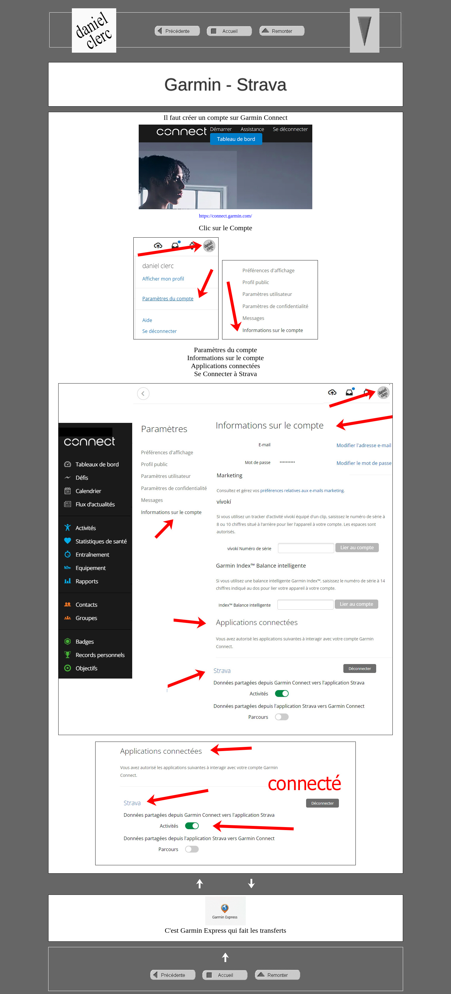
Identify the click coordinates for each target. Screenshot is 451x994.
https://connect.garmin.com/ (225, 215)
